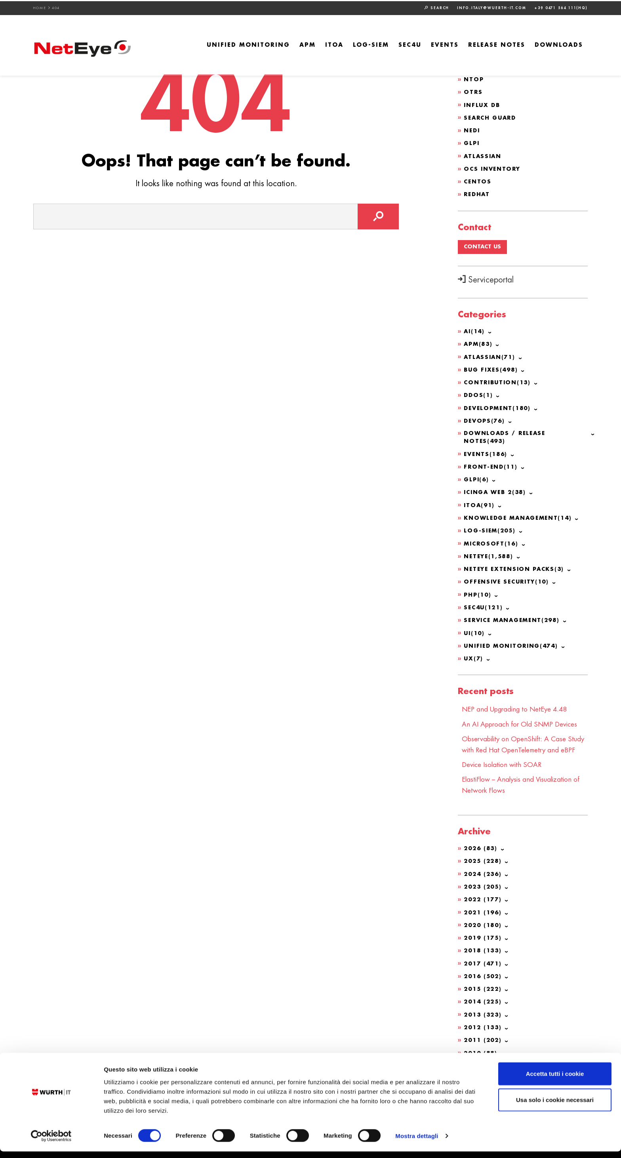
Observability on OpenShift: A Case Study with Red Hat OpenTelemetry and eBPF (523, 757)
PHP (478, 592)
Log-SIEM (371, 44)
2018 (484, 967)
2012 (484, 1043)
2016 (484, 993)
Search (436, 7)
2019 (484, 955)
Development (499, 407)
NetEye (490, 554)
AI (475, 331)
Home (39, 7)
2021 (484, 929)
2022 (484, 917)
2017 (484, 980)
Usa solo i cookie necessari (555, 1106)
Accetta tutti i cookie (555, 1080)
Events (445, 44)
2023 (484, 904)
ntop (474, 79)
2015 (484, 1005)
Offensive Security (509, 580)
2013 (484, 1031)
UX (474, 656)
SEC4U (409, 44)
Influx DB (483, 104)
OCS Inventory (493, 167)
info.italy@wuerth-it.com (491, 7)
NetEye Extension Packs (517, 567)
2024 (484, 891)
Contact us (483, 246)
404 (56, 7)
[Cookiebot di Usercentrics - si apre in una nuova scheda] (51, 1142)
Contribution (499, 381)
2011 (484, 1056)
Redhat (477, 193)
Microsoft (492, 542)
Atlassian (483, 155)
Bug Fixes (492, 369)
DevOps (485, 419)
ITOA (334, 44)
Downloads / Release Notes (506, 436)
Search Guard (492, 117)
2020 (484, 942)
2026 (481, 866)
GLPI (472, 142)
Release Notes (496, 44)
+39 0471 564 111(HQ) (561, 7)
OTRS (473, 91)
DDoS (479, 394)
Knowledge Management (521, 516)
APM (307, 44)
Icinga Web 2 (497, 491)
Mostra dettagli (416, 1142)
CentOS (478, 180)
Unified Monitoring (248, 44)
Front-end (492, 466)
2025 (484, 878)
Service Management (515, 618)
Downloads (559, 44)
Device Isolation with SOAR (504, 782)
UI (475, 630)
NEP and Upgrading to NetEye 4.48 (519, 706)
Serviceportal (486, 279)
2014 (484, 1018)
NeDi (472, 129)
